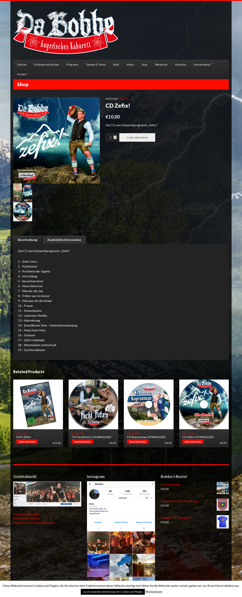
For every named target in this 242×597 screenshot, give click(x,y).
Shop (144, 64)
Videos (130, 64)
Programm (72, 64)
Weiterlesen (153, 591)
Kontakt (21, 74)
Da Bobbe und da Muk (46, 64)
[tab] (27, 240)
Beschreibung (27, 239)
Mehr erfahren (27, 442)
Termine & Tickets (96, 64)
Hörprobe (180, 64)
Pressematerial (202, 64)
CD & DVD (124, 98)
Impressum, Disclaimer (26, 514)
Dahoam (22, 64)
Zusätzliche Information (64, 239)
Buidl (116, 64)
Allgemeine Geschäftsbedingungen (34, 522)
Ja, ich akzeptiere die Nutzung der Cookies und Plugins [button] (113, 591)
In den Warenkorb (137, 137)
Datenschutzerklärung (26, 518)
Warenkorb (161, 64)
